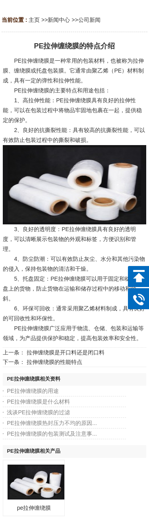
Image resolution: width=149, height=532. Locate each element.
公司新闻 (89, 20)
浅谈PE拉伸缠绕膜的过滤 (38, 412)
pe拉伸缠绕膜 (34, 508)
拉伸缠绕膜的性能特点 (54, 362)
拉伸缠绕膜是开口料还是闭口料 (65, 352)
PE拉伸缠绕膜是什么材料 (38, 401)
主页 (34, 20)
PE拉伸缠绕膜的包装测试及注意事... (52, 434)
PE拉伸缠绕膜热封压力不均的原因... (52, 423)
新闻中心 (59, 20)
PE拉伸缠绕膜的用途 (33, 391)
